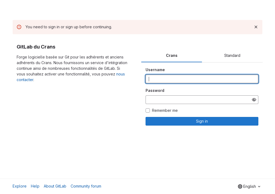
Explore (20, 186)
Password (155, 90)
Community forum (86, 186)
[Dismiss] (256, 27)
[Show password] (254, 99)
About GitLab (55, 186)
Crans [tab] (172, 55)
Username (155, 69)
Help (35, 186)
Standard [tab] (232, 55)
